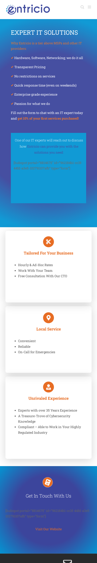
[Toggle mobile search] (82, 7)
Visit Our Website (48, 529)
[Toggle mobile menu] (90, 7)
